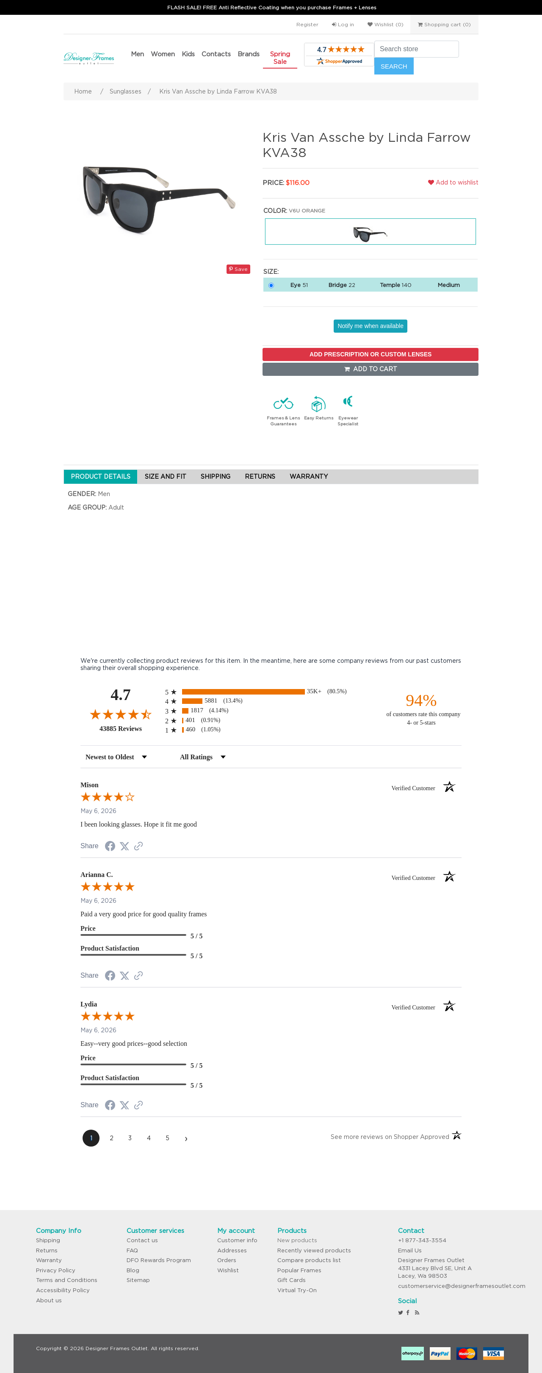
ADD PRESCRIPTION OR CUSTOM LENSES (370, 354)
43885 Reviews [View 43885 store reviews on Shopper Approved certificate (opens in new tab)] (130, 728)
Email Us (410, 1250)
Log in (343, 24)
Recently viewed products (314, 1250)
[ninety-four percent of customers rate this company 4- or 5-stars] (421, 708)
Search (394, 66)
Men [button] (137, 54)
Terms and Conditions (66, 1280)
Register (307, 24)
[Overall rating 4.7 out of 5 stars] (120, 714)
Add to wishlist (453, 182)
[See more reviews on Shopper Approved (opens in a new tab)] (138, 847)
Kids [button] (188, 54)
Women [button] (163, 54)
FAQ (132, 1250)
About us (49, 1300)
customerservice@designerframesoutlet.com (461, 1286)
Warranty (49, 1260)
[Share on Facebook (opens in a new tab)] (110, 847)
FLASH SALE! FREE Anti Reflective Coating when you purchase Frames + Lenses (271, 7)
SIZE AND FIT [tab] (165, 476)
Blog (133, 1270)
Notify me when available (370, 326)
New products (297, 1240)
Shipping (48, 1240)
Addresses (232, 1250)
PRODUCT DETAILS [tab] (100, 476)
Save (238, 269)
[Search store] (416, 49)
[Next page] (186, 1138)
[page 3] (130, 1138)
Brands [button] (249, 54)
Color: (275, 210)
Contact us (142, 1240)
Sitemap (138, 1280)
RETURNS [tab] (260, 476)
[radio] (271, 692)
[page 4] (148, 1138)
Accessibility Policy (63, 1290)
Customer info (237, 1240)
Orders (226, 1260)
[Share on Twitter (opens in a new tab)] (124, 846)
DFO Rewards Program (159, 1260)
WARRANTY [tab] (309, 476)
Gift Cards (291, 1280)
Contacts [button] (216, 54)
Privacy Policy (55, 1270)
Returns (47, 1250)
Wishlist (228, 1270)
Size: (271, 271)
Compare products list (309, 1260)
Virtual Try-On (297, 1290)
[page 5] (167, 1138)
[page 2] (111, 1138)
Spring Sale (280, 57)
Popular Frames (299, 1270)
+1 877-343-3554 (422, 1240)
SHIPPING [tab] (215, 476)
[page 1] (91, 1138)
